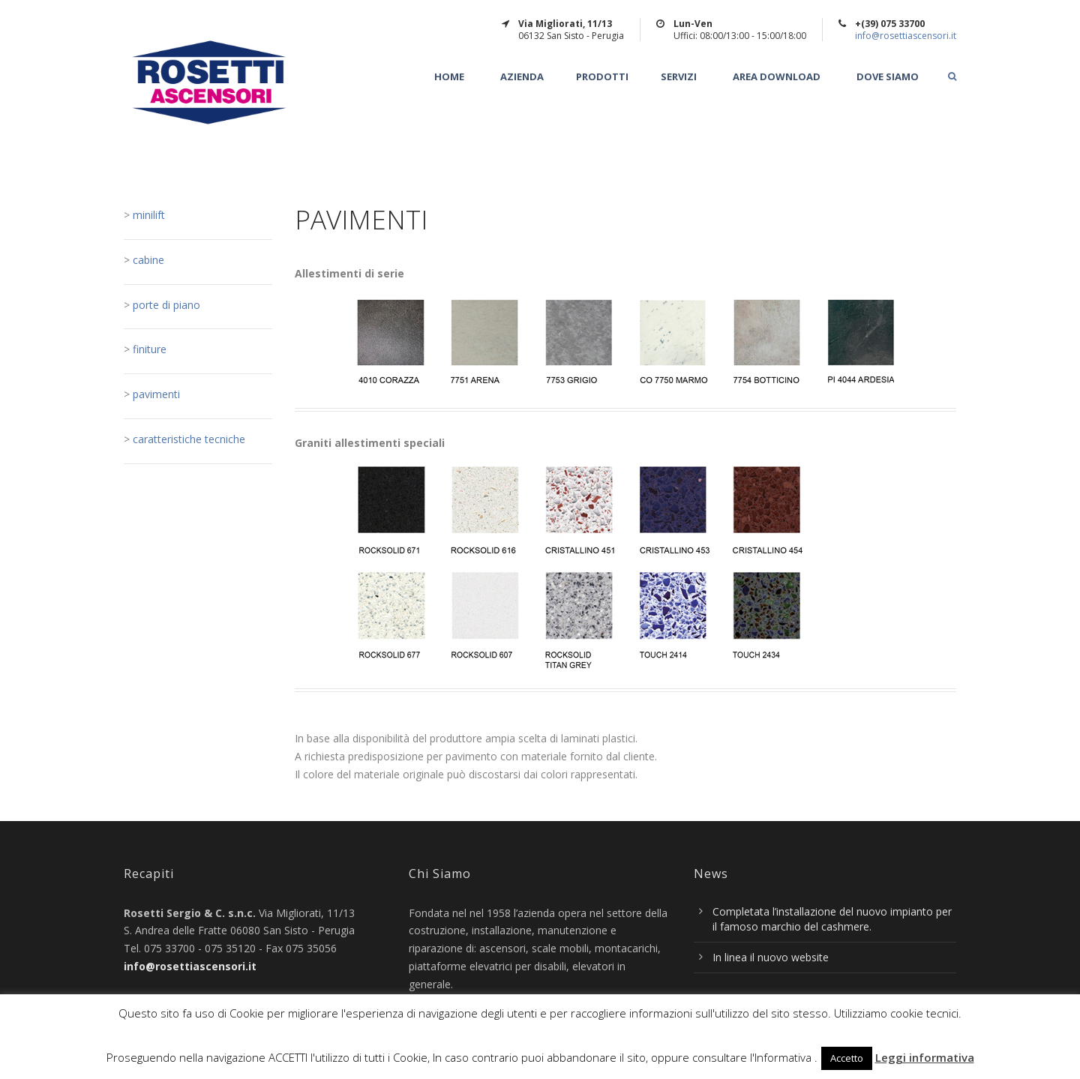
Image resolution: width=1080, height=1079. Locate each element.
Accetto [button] (846, 1058)
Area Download (776, 77)
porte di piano (166, 305)
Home (449, 77)
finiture (149, 349)
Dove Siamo (887, 77)
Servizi (679, 77)
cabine (147, 260)
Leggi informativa (924, 1057)
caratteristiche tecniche (189, 439)
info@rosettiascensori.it (905, 35)
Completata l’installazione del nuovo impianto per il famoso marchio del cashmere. (832, 919)
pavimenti (156, 394)
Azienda (522, 77)
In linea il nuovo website (770, 957)
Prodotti (602, 77)
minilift (147, 215)
